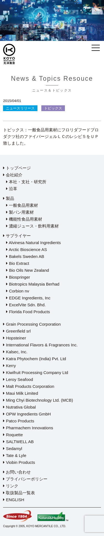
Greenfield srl (17, 331)
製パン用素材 (20, 212)
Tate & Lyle (14, 455)
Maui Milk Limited (20, 393)
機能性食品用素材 (24, 219)
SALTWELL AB (18, 441)
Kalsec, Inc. (15, 351)
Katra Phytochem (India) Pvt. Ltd (34, 358)
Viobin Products (19, 462)
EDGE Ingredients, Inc (28, 298)
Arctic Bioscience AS (26, 249)
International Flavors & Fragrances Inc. (40, 344)
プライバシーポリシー (25, 479)
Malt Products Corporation (28, 386)
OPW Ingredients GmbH (27, 414)
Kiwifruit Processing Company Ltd (35, 372)
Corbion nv (17, 291)
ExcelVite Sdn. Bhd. (25, 304)
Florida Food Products (28, 311)
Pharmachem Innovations (28, 427)
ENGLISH (13, 499)
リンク (10, 485)
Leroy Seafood (18, 379)
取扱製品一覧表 (19, 492)
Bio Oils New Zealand (27, 270)
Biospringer (18, 277)
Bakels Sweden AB (25, 256)
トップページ (17, 168)
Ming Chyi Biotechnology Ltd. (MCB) (38, 400)
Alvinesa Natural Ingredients (33, 242)
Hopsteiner (14, 338)
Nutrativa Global (19, 407)
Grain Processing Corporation (32, 324)
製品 (8, 198)
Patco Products (18, 421)
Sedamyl (12, 448)
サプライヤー (17, 235)
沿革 (11, 188)
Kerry (9, 365)
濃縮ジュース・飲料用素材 (32, 226)
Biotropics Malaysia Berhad (32, 284)
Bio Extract (17, 263)
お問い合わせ (17, 472)
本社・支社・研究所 (26, 181)
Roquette (13, 434)
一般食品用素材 (22, 205)
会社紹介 (12, 174)
